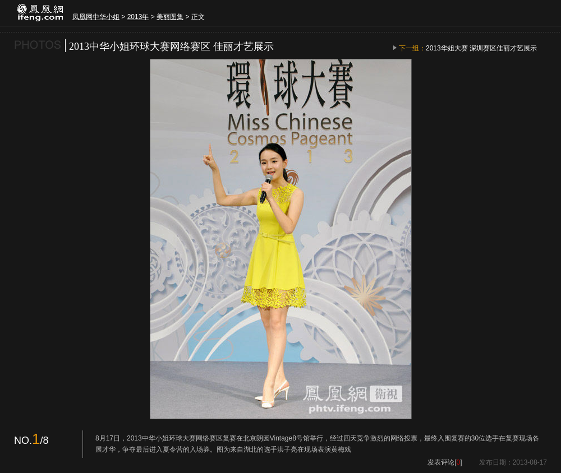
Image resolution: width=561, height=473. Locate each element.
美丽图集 (170, 17)
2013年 (138, 17)
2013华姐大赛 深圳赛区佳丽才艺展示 (481, 48)
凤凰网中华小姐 (95, 17)
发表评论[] (444, 462)
